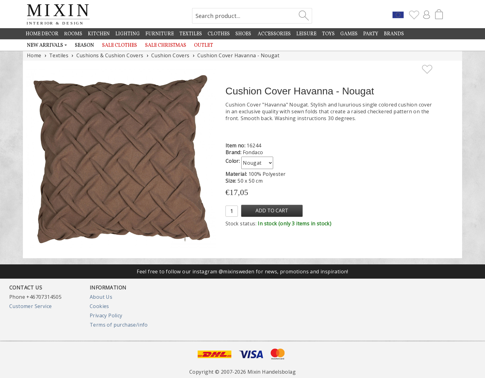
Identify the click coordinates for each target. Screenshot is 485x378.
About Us (101, 296)
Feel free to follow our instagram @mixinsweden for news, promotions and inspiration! (242, 271)
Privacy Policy (106, 315)
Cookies (99, 306)
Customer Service (30, 306)
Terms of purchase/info (119, 324)
